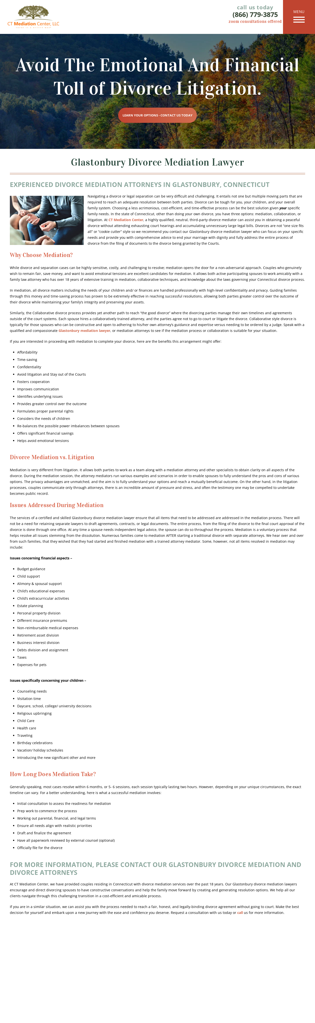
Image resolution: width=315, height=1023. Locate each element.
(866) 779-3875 (255, 14)
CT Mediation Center (126, 219)
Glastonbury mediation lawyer (84, 330)
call (240, 912)
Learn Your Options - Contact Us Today (157, 115)
